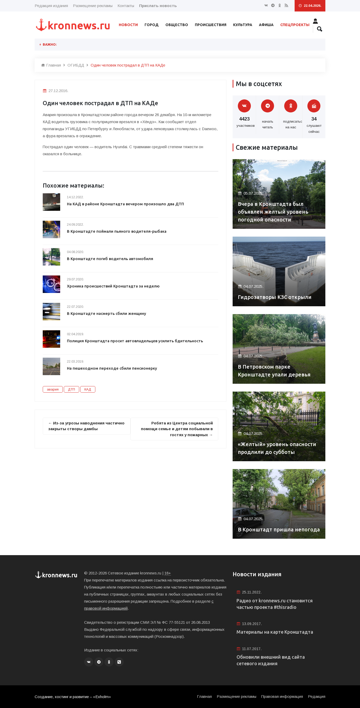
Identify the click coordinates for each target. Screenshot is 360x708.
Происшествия (210, 25)
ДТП (71, 389)
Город (152, 25)
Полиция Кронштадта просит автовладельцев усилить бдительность (135, 341)
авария (53, 389)
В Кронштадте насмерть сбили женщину (106, 313)
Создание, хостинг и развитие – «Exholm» (73, 696)
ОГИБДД (75, 65)
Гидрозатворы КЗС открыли (275, 297)
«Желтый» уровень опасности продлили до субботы (277, 448)
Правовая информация (282, 696)
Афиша (266, 25)
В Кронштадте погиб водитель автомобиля (110, 258)
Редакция (316, 696)
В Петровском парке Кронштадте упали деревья (274, 370)
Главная (51, 65)
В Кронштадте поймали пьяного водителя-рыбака (116, 231)
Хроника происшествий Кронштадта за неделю (113, 286)
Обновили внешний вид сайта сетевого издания (271, 660)
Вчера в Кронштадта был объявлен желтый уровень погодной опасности (273, 212)
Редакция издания (51, 5)
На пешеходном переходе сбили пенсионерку (112, 368)
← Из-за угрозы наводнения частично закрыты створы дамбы (86, 426)
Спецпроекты (294, 25)
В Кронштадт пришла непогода (279, 529)
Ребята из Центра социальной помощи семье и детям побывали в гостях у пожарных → (177, 429)
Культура (242, 25)
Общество (176, 25)
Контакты (125, 5)
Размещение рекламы (93, 5)
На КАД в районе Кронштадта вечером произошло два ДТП (125, 204)
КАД (87, 389)
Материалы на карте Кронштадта (275, 631)
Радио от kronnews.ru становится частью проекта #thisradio (275, 604)
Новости (128, 25)
